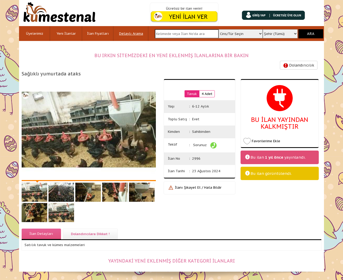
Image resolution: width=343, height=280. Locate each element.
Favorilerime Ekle (266, 141)
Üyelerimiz (34, 33)
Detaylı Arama (131, 33)
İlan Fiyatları (98, 33)
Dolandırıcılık (298, 65)
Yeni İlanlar (66, 33)
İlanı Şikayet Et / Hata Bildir (198, 187)
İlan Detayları (41, 233)
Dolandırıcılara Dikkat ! (90, 234)
